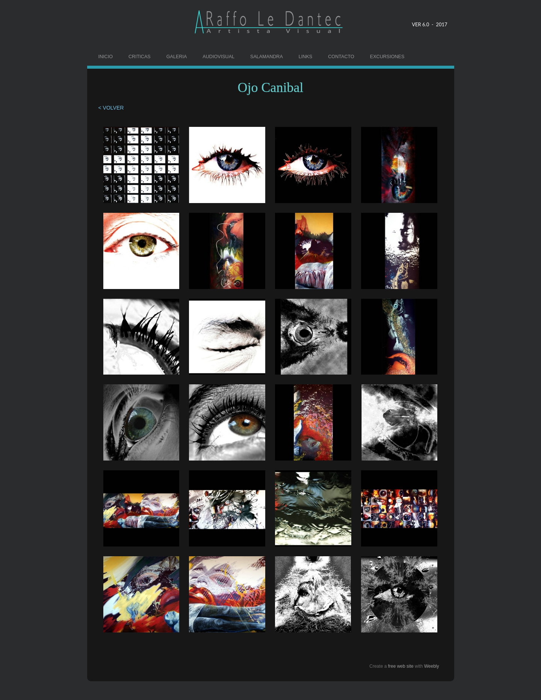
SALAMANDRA (266, 56)
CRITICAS (139, 56)
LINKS (305, 56)
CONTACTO (341, 56)
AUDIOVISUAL (218, 56)
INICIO (105, 56)
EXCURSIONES (387, 56)
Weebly (431, 666)
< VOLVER (111, 108)
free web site (401, 666)
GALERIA (176, 56)
